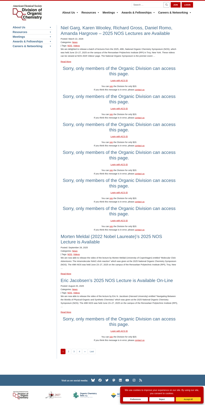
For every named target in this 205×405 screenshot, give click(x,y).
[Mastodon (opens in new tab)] (114, 380)
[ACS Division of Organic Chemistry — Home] (27, 12)
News (75, 42)
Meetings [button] (110, 12)
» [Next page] (84, 351)
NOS (69, 46)
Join (175, 5)
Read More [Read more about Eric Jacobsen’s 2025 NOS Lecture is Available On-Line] (66, 312)
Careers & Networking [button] (175, 12)
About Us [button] (70, 12)
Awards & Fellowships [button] (138, 12)
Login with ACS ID (119, 81)
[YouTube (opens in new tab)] (127, 380)
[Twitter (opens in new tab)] (107, 380)
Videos (76, 46)
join (111, 86)
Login (187, 5)
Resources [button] (90, 12)
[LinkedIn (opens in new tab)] (120, 380)
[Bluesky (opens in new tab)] (93, 380)
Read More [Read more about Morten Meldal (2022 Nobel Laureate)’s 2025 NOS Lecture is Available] (66, 274)
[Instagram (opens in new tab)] (134, 380)
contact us (139, 90)
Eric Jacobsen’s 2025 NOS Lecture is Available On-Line (117, 280)
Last (92, 351)
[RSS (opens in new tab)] (141, 380)
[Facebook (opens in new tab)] (100, 380)
